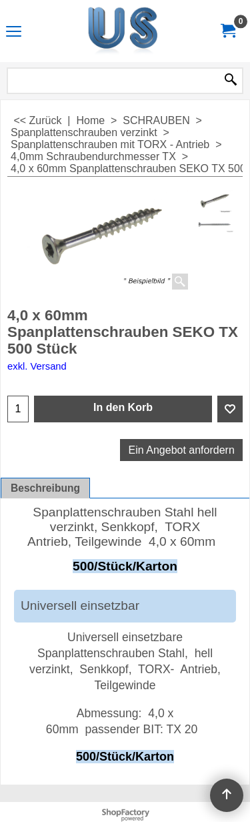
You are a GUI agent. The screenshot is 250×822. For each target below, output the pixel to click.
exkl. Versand (37, 366)
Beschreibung (45, 488)
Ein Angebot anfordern (182, 450)
